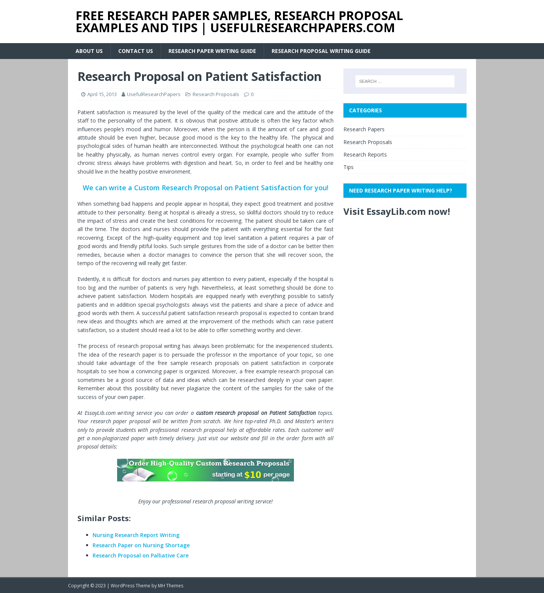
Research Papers (364, 129)
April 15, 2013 (102, 94)
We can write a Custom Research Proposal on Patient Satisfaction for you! (205, 187)
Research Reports (365, 154)
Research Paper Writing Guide (212, 50)
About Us (89, 50)
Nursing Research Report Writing (136, 535)
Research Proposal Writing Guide (321, 50)
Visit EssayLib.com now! (396, 211)
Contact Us (135, 50)
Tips (348, 167)
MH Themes (170, 585)
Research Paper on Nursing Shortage (141, 545)
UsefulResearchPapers (154, 94)
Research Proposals (216, 94)
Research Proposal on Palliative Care (141, 555)
